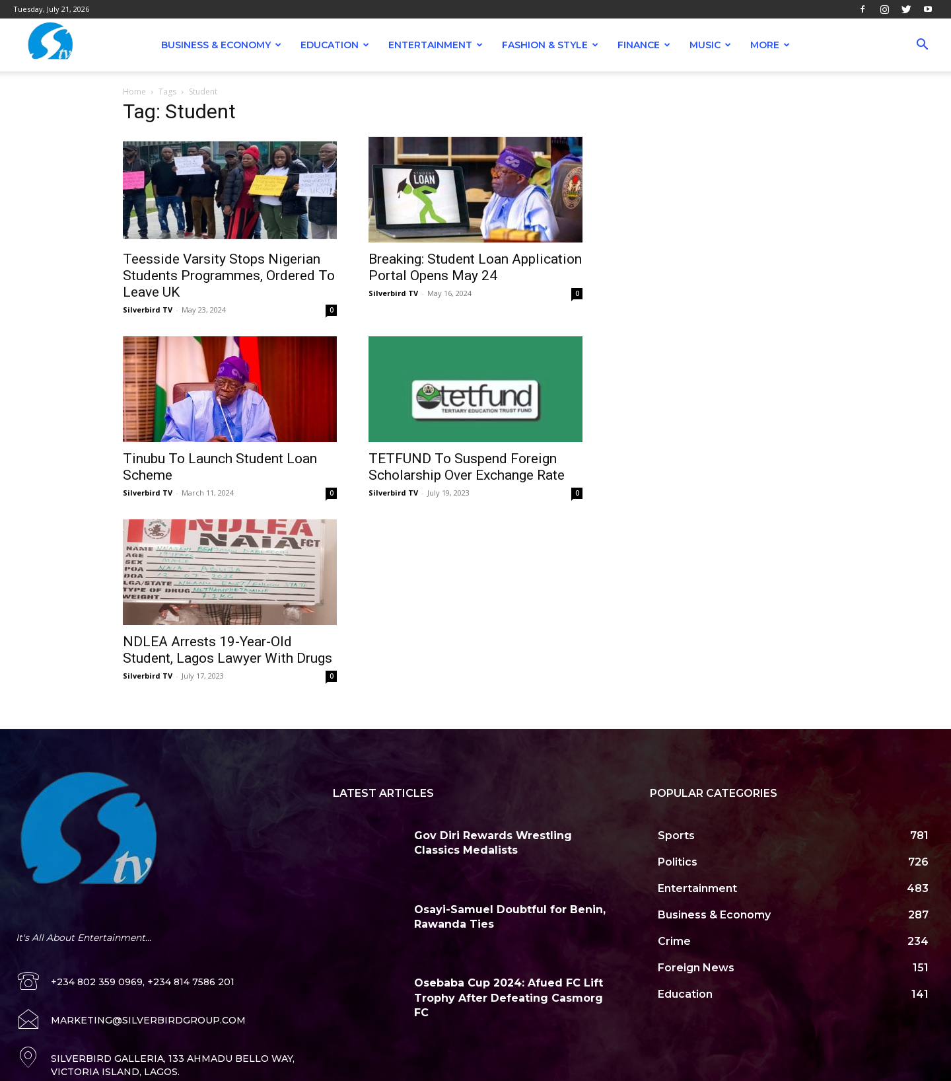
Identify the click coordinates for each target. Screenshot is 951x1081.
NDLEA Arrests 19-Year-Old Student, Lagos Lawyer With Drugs (227, 650)
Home (134, 91)
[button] (922, 46)
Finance (643, 45)
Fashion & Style (550, 45)
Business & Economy (221, 45)
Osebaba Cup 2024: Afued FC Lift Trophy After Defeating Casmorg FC (508, 998)
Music (710, 45)
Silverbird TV (147, 310)
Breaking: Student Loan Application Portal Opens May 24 (475, 267)
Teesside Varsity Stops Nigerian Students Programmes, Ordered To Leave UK (229, 275)
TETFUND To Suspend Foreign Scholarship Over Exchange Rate (467, 467)
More (770, 45)
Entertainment (435, 45)
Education (334, 45)
